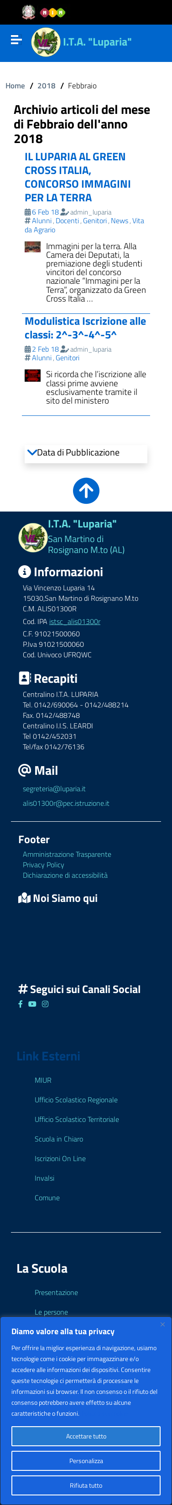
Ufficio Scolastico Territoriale (77, 1119)
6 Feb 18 (45, 211)
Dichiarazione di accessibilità (65, 875)
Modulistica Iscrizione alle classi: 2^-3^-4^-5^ (85, 327)
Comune (47, 1197)
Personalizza (86, 1460)
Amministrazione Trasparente (67, 854)
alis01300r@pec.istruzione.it (66, 803)
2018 (46, 85)
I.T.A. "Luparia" (97, 41)
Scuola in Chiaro (59, 1138)
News (119, 220)
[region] (86, 1410)
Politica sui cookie (104, 1413)
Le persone (51, 1311)
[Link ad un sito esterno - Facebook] (20, 1003)
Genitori (95, 220)
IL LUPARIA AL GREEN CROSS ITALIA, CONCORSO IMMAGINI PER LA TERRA (78, 176)
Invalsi (44, 1177)
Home (15, 85)
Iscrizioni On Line (60, 1158)
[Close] (162, 1324)
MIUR (43, 1080)
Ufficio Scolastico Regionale (76, 1099)
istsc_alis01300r (74, 621)
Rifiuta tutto (86, 1485)
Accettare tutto (86, 1436)
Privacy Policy (43, 864)
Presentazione (56, 1292)
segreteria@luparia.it (54, 788)
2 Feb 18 (45, 348)
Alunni (42, 220)
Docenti (67, 220)
